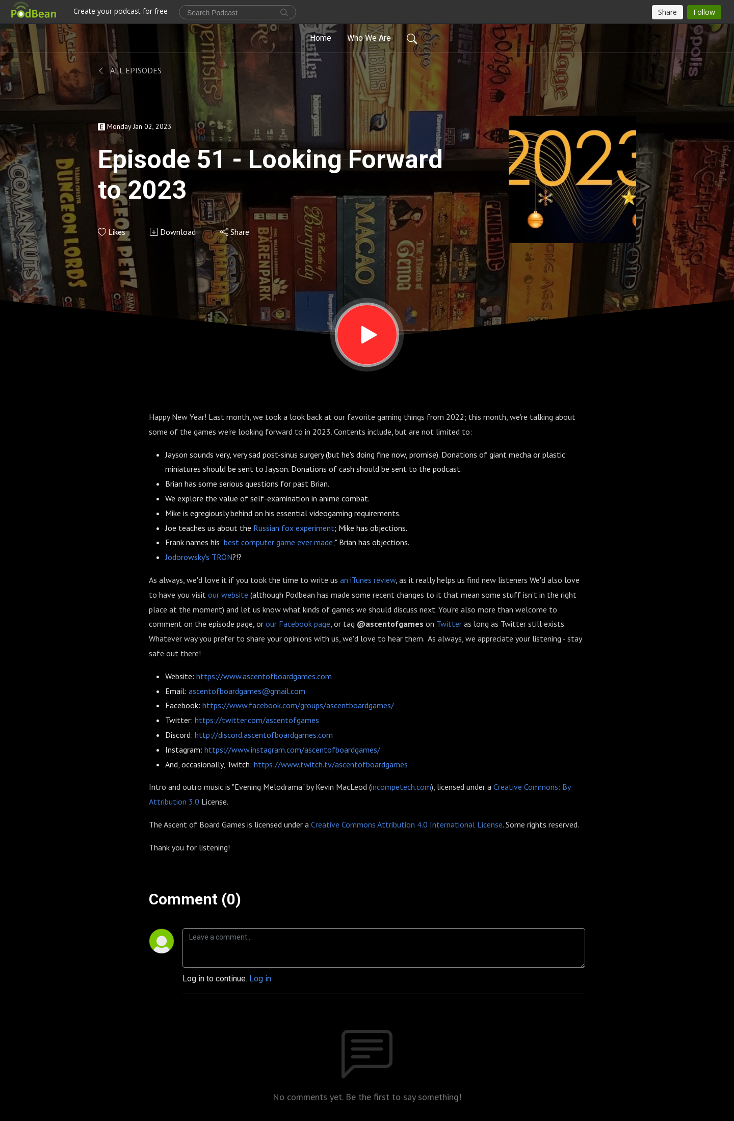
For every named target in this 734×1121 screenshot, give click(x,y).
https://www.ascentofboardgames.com (264, 676)
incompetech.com (401, 787)
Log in (260, 978)
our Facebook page (298, 624)
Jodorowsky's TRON (198, 557)
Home (320, 38)
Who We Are (369, 38)
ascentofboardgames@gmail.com (247, 691)
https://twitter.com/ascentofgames (257, 720)
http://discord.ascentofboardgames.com (264, 735)
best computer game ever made (278, 542)
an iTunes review (368, 580)
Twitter (449, 624)
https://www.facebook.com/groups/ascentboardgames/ (298, 705)
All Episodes (130, 70)
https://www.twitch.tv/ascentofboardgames (331, 764)
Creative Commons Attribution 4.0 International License (407, 824)
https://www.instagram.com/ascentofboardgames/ (292, 749)
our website (228, 595)
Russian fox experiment (293, 528)
